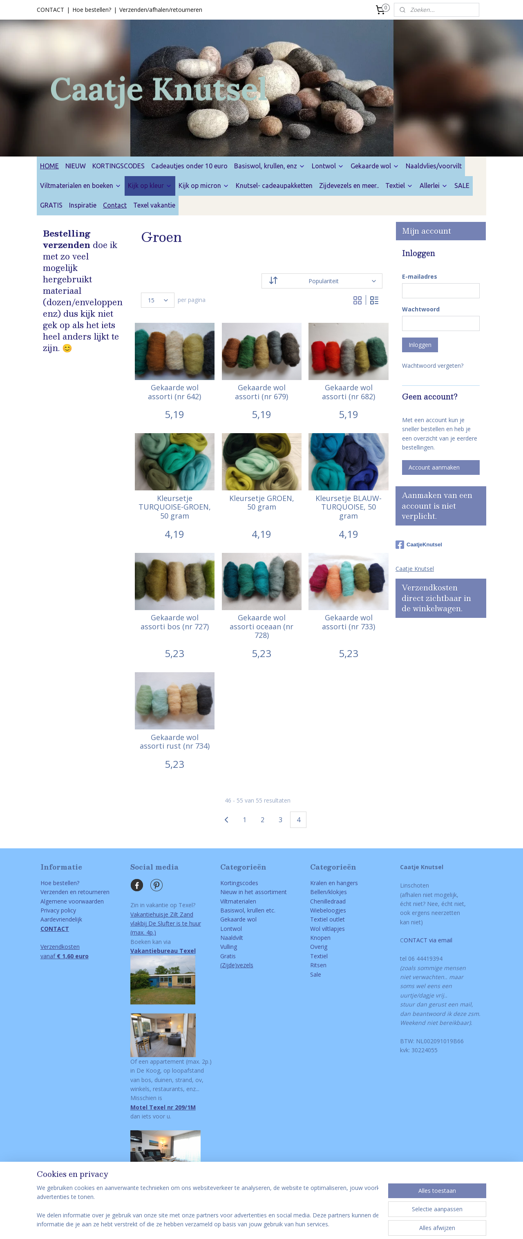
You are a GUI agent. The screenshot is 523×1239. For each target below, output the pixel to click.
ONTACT (415, 940)
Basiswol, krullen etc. (247, 910)
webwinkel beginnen (278, 1224)
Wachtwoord (421, 309)
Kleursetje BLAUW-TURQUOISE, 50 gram (348, 507)
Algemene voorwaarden (72, 901)
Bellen (318, 892)
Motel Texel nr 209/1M (163, 1107)
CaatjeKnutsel (419, 545)
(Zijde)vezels (236, 965)
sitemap (230, 1224)
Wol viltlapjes (327, 929)
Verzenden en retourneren (75, 892)
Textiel (399, 185)
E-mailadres (419, 276)
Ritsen (318, 965)
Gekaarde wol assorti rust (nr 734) (175, 742)
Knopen (320, 938)
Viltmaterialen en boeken (80, 185)
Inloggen (420, 345)
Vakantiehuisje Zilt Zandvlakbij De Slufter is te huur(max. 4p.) (165, 923)
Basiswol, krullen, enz (269, 166)
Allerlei (434, 185)
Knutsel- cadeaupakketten (274, 185)
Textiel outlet (327, 919)
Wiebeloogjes (328, 910)
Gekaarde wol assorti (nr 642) (174, 392)
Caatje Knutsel (415, 569)
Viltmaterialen (238, 901)
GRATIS (51, 205)
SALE (461, 185)
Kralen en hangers (334, 883)
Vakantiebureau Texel (163, 951)
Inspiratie (82, 205)
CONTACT (50, 9)
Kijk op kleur (150, 185)
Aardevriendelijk (61, 919)
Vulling (228, 946)
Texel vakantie (154, 205)
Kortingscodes (239, 883)
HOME (49, 166)
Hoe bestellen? (91, 9)
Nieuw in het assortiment (253, 892)
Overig (318, 946)
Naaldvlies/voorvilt (434, 166)
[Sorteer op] (322, 281)
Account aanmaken (434, 467)
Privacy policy (58, 910)
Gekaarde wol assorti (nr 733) (348, 622)
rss (247, 1224)
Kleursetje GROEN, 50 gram (261, 503)
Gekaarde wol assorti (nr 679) (261, 392)
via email (439, 940)
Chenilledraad (328, 901)
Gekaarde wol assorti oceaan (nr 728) (261, 626)
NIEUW (75, 166)
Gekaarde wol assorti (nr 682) (348, 392)
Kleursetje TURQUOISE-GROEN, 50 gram (175, 507)
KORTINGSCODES (118, 166)
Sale (315, 974)
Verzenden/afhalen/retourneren (160, 9)
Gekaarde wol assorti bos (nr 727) (175, 622)
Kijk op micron (204, 185)
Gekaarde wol (375, 166)
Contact (115, 205)
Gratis (228, 956)
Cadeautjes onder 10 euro (189, 166)
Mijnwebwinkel (349, 1224)
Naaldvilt (231, 938)
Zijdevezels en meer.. (349, 185)
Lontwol (328, 166)
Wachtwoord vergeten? (432, 365)
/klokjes (336, 892)
